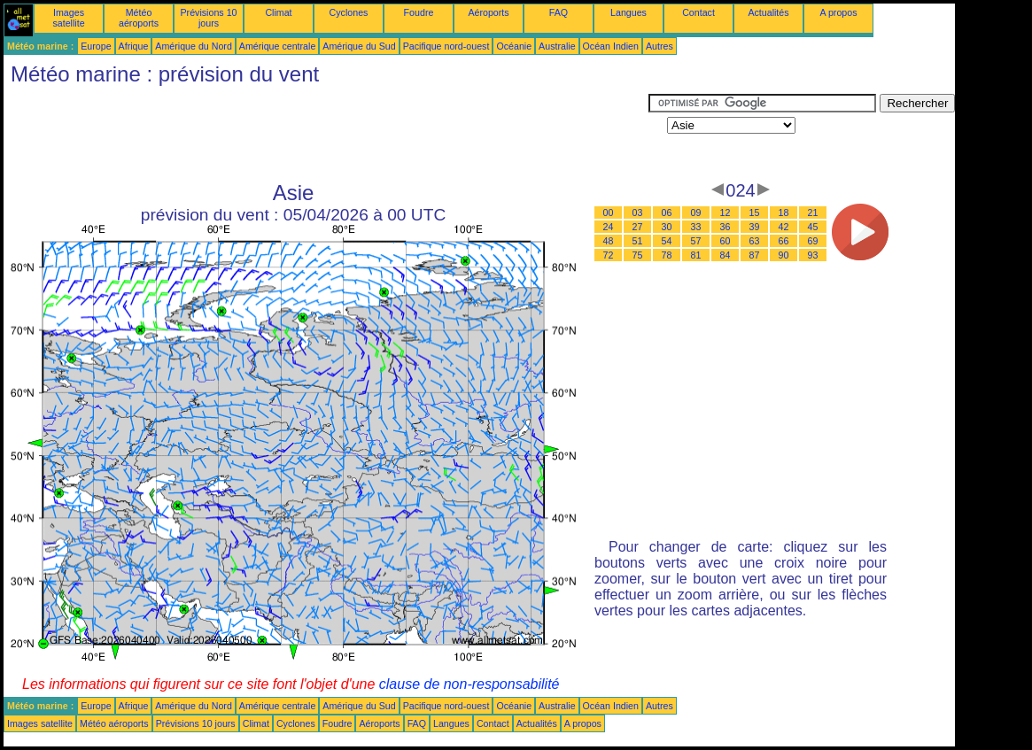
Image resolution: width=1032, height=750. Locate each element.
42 (784, 226)
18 (784, 212)
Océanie (514, 46)
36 (725, 226)
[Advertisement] (326, 134)
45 (813, 226)
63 (754, 241)
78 (667, 255)
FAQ (558, 12)
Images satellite (68, 17)
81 (696, 255)
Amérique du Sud (358, 46)
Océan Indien (611, 46)
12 (725, 212)
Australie (557, 46)
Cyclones (349, 12)
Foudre (419, 12)
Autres (659, 46)
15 (754, 212)
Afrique (134, 46)
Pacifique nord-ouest (446, 46)
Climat (278, 12)
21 (813, 212)
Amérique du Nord (193, 46)
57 (696, 241)
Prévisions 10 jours (209, 17)
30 (667, 226)
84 (725, 255)
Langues (628, 12)
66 (784, 241)
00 (608, 212)
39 (754, 226)
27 (637, 226)
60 (725, 241)
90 (784, 255)
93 (813, 255)
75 (637, 255)
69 (813, 241)
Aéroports (488, 12)
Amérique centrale (277, 46)
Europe (96, 46)
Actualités (768, 12)
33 (696, 226)
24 (608, 226)
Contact (698, 12)
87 (754, 255)
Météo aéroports (139, 17)
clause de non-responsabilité (469, 684)
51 (637, 241)
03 (637, 212)
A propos (838, 12)
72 (608, 255)
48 (608, 241)
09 (696, 212)
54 (667, 241)
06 (667, 212)
